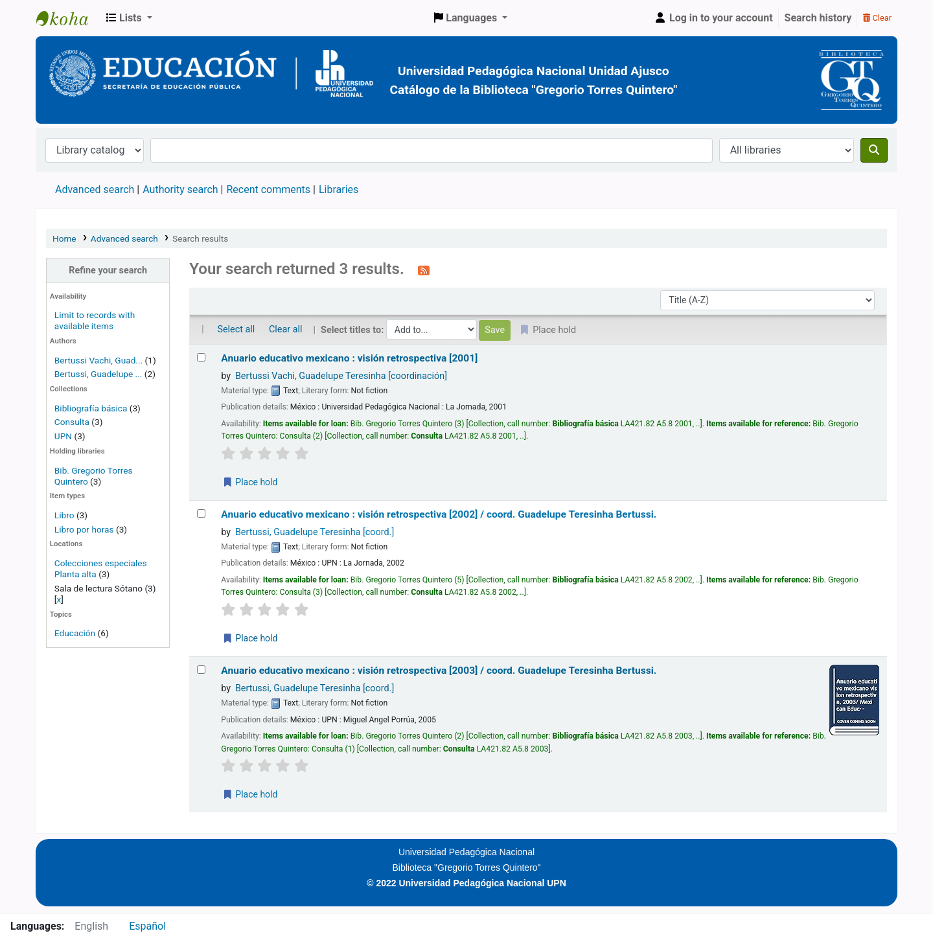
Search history (818, 18)
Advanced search (94, 189)
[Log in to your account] (713, 18)
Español (147, 926)
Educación (74, 633)
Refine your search (108, 270)
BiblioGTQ (68, 18)
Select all (236, 329)
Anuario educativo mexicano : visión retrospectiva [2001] (349, 358)
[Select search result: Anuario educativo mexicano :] (201, 357)
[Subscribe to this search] (423, 270)
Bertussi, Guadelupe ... (98, 374)
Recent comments (268, 189)
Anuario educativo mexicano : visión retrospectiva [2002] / (438, 514)
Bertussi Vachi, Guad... (98, 360)
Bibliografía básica (92, 408)
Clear (877, 18)
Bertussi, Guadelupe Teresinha (314, 532)
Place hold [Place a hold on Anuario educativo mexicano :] (249, 482)
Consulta (72, 422)
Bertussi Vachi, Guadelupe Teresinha (341, 376)
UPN (63, 436)
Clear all (286, 329)
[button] (129, 18)
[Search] (874, 150)
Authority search (180, 189)
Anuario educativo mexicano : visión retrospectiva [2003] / (438, 670)
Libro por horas (84, 529)
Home (64, 238)
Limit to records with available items (94, 320)
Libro (64, 515)
